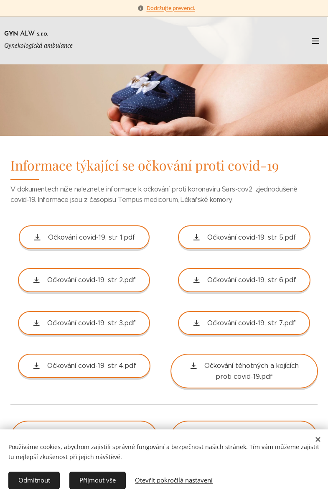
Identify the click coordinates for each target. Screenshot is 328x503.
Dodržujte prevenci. (171, 8)
